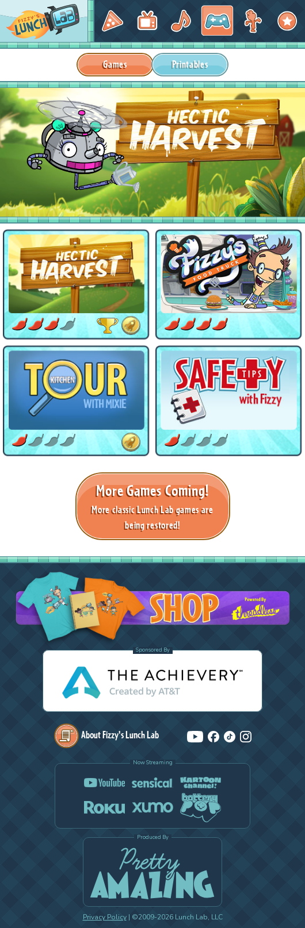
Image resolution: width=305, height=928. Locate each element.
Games (115, 64)
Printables (190, 64)
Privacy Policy (105, 917)
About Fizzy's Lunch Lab (106, 735)
